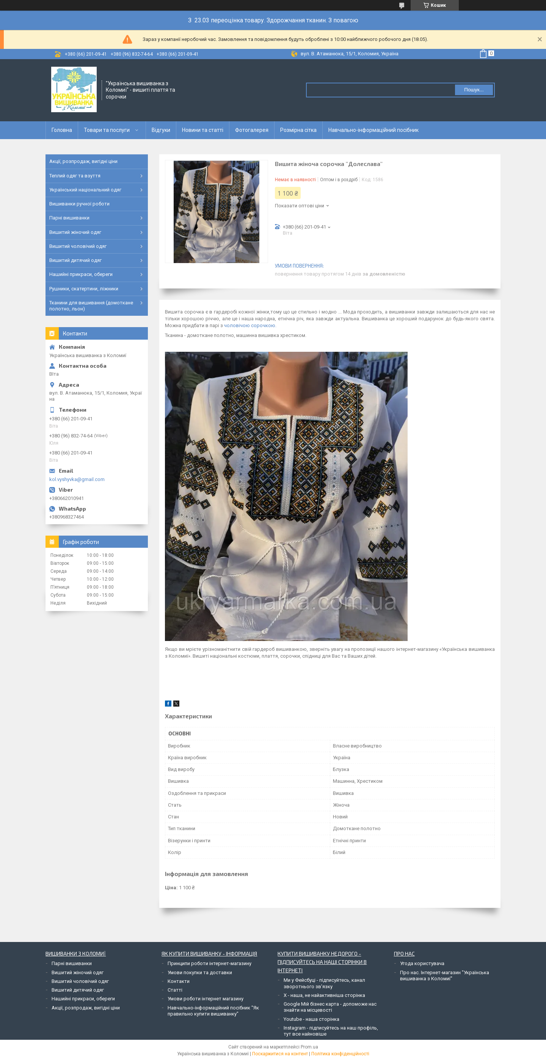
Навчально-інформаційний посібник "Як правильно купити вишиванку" (213, 1011)
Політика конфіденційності (340, 1053)
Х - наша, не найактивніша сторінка (324, 995)
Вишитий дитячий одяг (75, 260)
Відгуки (161, 130)
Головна (62, 130)
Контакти (179, 981)
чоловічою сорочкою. (250, 325)
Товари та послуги (107, 130)
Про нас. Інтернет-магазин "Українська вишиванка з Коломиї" (444, 975)
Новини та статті (202, 130)
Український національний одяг (85, 190)
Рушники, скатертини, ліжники (83, 289)
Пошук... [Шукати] (473, 89)
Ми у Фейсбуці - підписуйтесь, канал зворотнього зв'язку (324, 983)
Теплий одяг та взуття (74, 176)
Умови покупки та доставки (200, 972)
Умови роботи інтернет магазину (205, 998)
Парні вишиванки (69, 218)
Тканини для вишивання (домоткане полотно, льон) (91, 306)
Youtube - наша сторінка (311, 1019)
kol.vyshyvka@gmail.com (77, 479)
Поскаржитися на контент (280, 1053)
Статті (175, 990)
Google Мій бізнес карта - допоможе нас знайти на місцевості (330, 1007)
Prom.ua (309, 1047)
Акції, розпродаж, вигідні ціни (83, 161)
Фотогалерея (251, 130)
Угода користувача (422, 963)
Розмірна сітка (298, 130)
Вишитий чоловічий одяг (78, 246)
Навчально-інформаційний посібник (373, 130)
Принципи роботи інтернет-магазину (209, 963)
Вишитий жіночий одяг (75, 232)
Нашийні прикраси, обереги (81, 274)
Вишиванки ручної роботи (79, 204)
